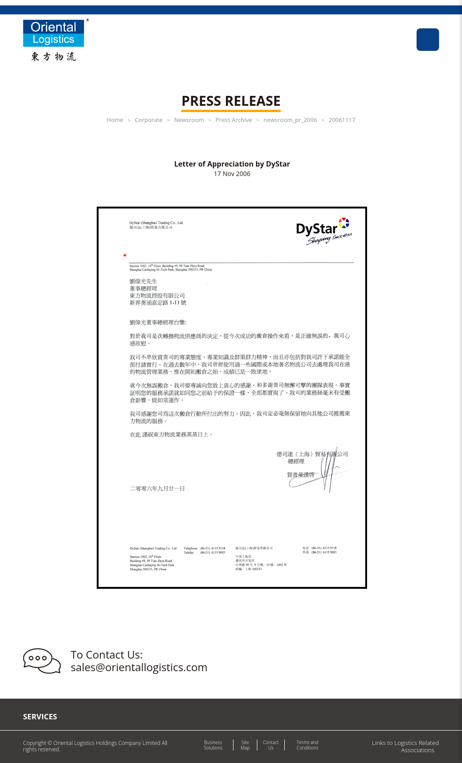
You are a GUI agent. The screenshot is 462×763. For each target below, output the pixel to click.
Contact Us (271, 745)
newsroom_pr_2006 (290, 120)
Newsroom (189, 120)
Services (40, 716)
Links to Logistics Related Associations (405, 746)
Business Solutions (213, 745)
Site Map (245, 745)
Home (115, 120)
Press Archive (233, 120)
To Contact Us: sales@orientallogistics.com (139, 661)
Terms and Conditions (307, 745)
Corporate (149, 120)
